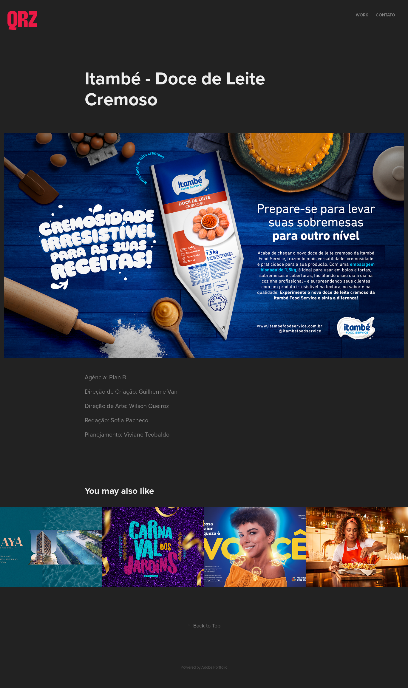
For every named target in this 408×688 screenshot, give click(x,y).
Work (362, 15)
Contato (385, 15)
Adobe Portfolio (214, 667)
